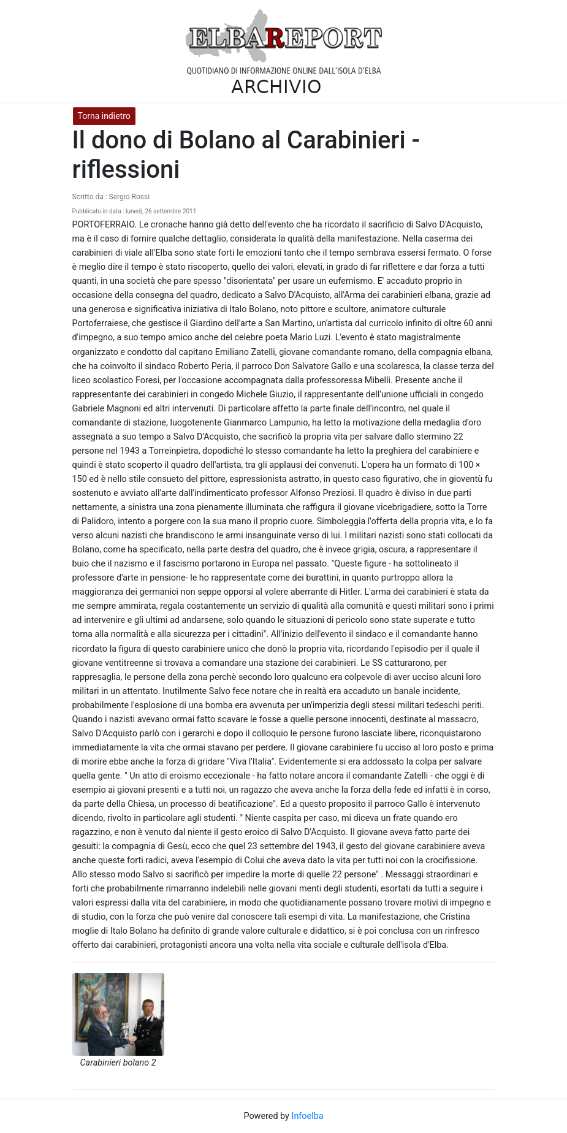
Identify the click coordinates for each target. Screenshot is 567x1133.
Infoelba (307, 1116)
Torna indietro (104, 116)
